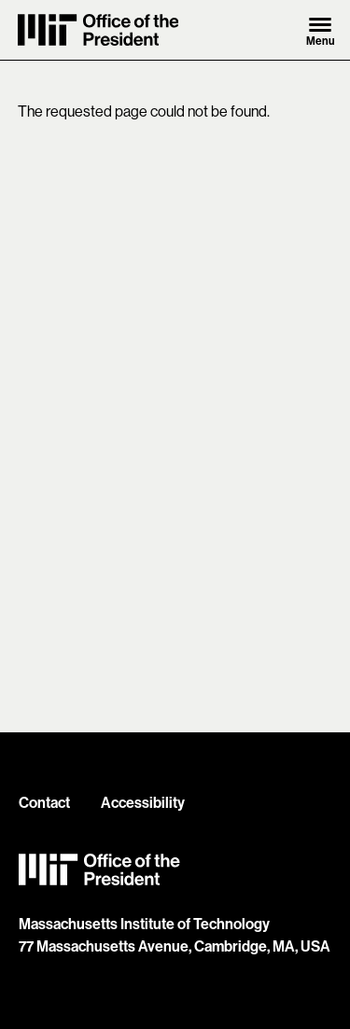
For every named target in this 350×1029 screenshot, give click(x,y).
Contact (44, 803)
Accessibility (143, 803)
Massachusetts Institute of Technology (144, 924)
